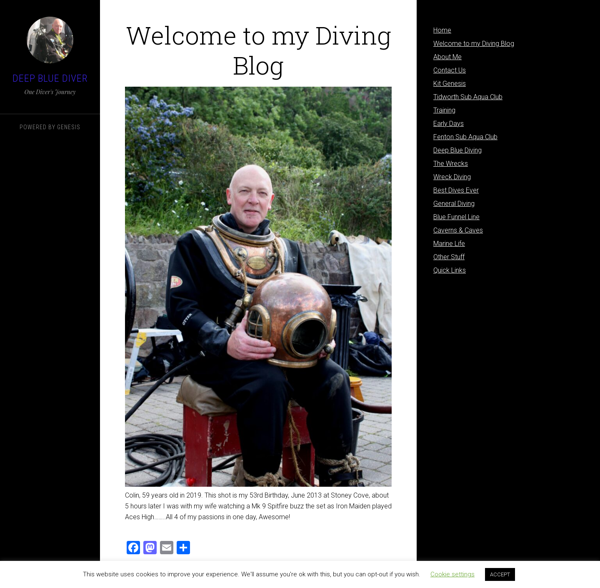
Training (444, 110)
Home (442, 30)
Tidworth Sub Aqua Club (467, 97)
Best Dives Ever (456, 190)
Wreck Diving (452, 177)
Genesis (68, 127)
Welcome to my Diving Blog (473, 44)
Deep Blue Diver (50, 78)
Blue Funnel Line (456, 217)
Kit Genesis (449, 84)
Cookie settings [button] (452, 574)
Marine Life (449, 244)
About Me (447, 57)
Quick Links (449, 270)
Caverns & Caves (458, 230)
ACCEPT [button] (500, 574)
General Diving (454, 204)
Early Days (448, 124)
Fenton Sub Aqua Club (465, 137)
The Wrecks (450, 164)
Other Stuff (449, 257)
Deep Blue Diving (457, 150)
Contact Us (449, 70)
